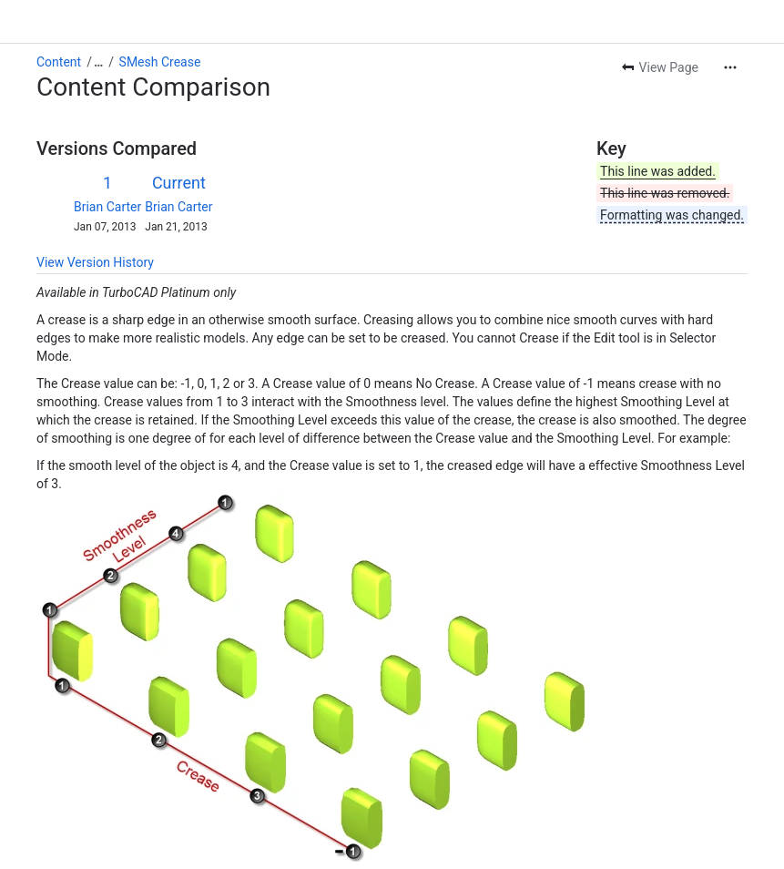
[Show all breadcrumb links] (98, 62)
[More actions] (730, 67)
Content (58, 62)
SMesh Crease (160, 62)
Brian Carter (107, 206)
